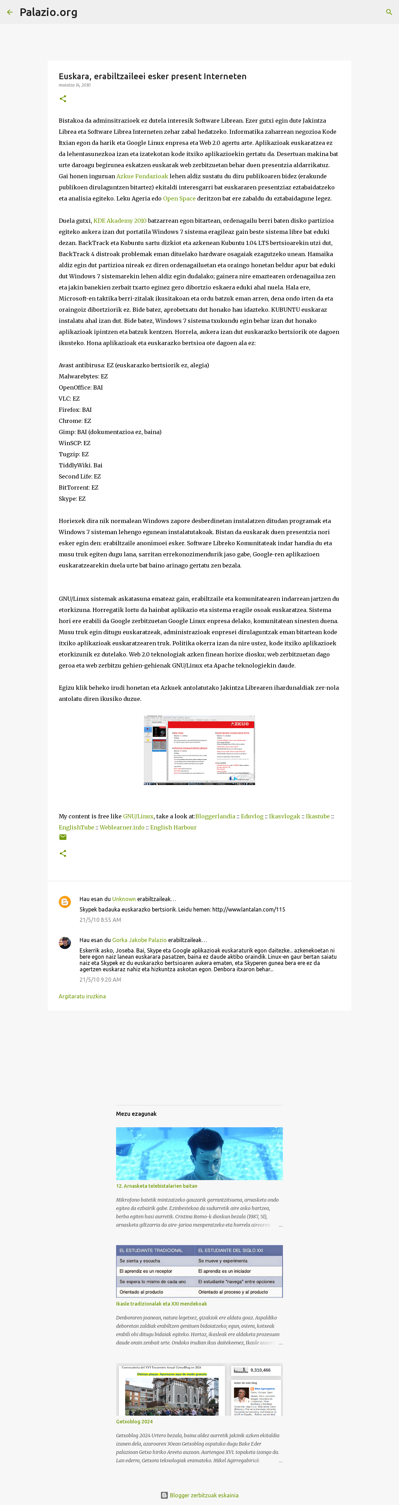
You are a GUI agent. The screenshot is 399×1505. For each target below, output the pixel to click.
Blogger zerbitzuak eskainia (199, 1495)
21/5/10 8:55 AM (100, 920)
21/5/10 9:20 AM (100, 979)
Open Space (179, 198)
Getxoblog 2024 (134, 1421)
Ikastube (318, 816)
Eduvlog (252, 816)
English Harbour (173, 827)
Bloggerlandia (215, 816)
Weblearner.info (122, 827)
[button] (63, 99)
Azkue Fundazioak (142, 176)
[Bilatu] (87, 12)
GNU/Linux (138, 816)
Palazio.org (48, 12)
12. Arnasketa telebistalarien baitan (156, 1186)
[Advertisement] (151, 1064)
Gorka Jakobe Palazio (139, 940)
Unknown (124, 899)
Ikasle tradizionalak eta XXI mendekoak (161, 1304)
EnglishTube (76, 827)
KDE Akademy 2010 (120, 220)
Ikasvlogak (284, 816)
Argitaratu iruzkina (82, 996)
